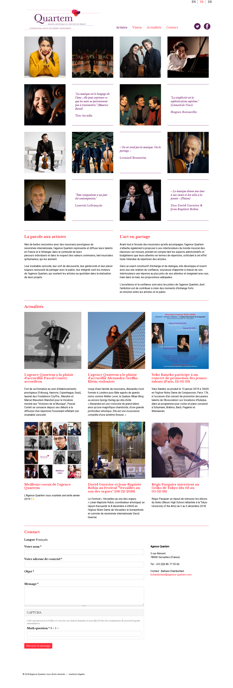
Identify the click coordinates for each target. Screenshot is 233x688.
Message (31, 584)
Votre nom (32, 546)
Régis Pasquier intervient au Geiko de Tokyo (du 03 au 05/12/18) (175, 487)
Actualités (154, 27)
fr (202, 1)
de (210, 1)
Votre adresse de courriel (43, 559)
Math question (38, 628)
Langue (29, 539)
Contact (172, 27)
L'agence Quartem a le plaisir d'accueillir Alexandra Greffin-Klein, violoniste (113, 378)
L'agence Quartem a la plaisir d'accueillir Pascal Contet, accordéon (48, 378)
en (194, 1)
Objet (29, 571)
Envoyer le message (38, 645)
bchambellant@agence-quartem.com (171, 574)
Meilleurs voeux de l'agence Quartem (47, 486)
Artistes (121, 27)
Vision (137, 27)
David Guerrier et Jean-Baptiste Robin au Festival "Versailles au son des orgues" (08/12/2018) (114, 487)
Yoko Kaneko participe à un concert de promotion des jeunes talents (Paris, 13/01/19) (179, 378)
